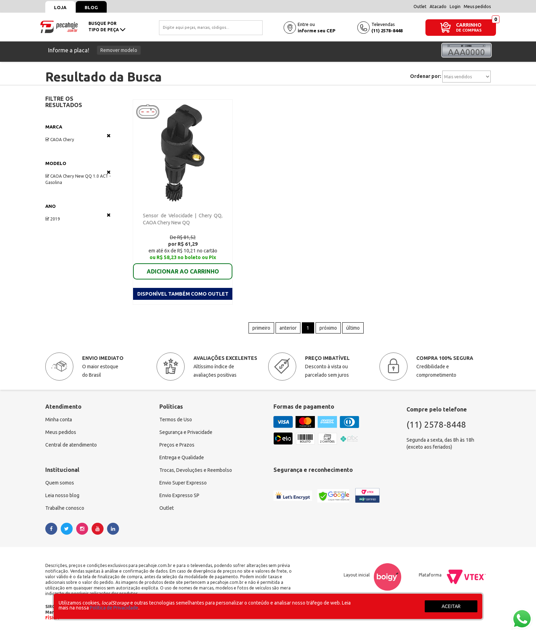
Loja (60, 7)
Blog (91, 7)
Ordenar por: (425, 76)
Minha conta (58, 419)
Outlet (419, 6)
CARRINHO (469, 24)
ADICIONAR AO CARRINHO (183, 271)
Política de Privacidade (114, 608)
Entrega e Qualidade (181, 457)
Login (455, 6)
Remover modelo (118, 50)
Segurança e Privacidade (185, 432)
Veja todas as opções (109, 135)
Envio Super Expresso (183, 483)
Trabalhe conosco (64, 508)
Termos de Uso (175, 419)
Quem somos (59, 483)
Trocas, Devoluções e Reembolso (195, 470)
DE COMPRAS (469, 30)
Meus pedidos (477, 6)
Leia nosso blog (62, 495)
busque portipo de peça (106, 26)
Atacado (438, 6)
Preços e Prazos (176, 445)
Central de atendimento (71, 445)
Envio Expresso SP (179, 495)
